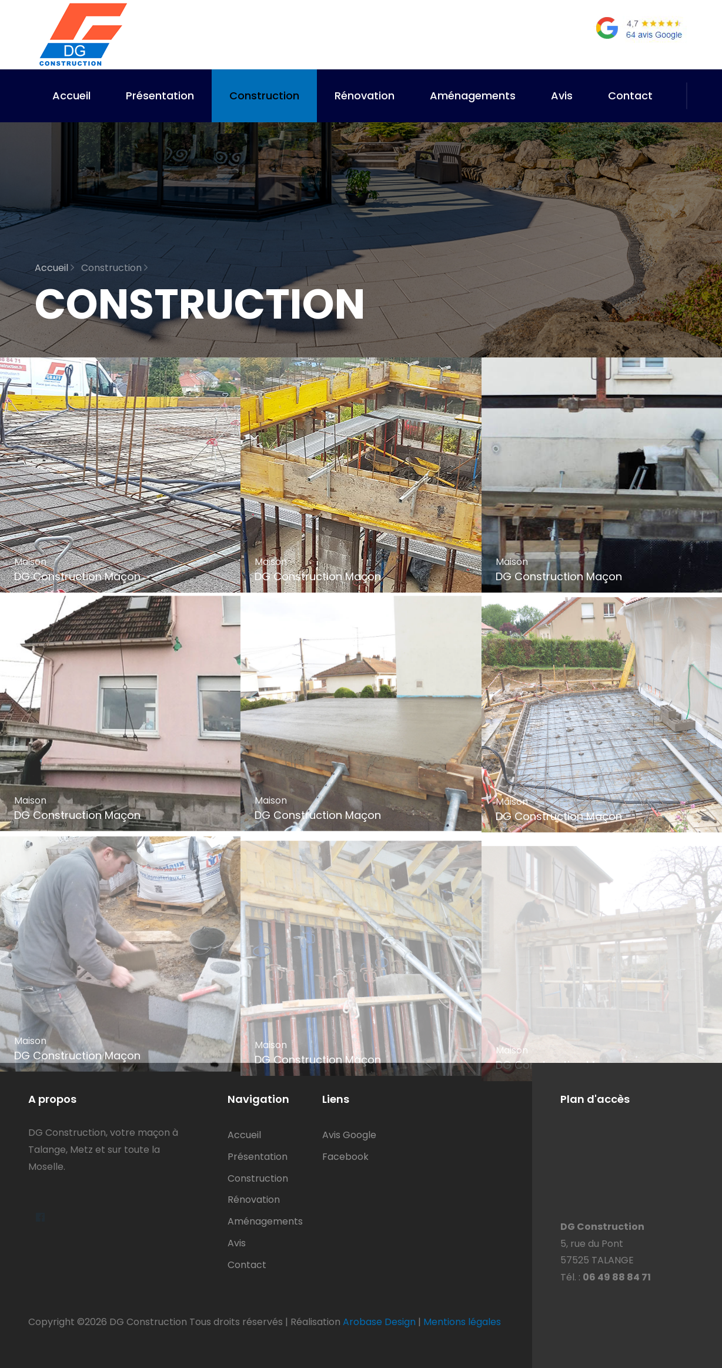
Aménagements (473, 95)
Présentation (160, 95)
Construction (264, 95)
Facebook (345, 1156)
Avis (562, 95)
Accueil (71, 95)
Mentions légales (462, 1322)
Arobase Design (379, 1322)
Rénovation (365, 95)
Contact (630, 95)
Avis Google (349, 1135)
